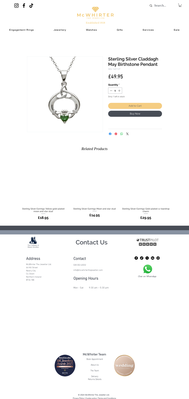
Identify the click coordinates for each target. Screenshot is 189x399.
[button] (180, 5)
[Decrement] (111, 90)
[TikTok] (31, 5)
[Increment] (119, 90)
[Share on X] (127, 134)
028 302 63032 (79, 265)
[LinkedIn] (152, 258)
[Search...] (160, 6)
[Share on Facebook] (110, 134)
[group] (94, 188)
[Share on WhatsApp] (121, 134)
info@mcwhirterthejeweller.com (88, 270)
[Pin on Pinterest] (116, 134)
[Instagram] (16, 5)
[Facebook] (24, 5)
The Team (94, 370)
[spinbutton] (115, 90)
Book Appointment (94, 359)
